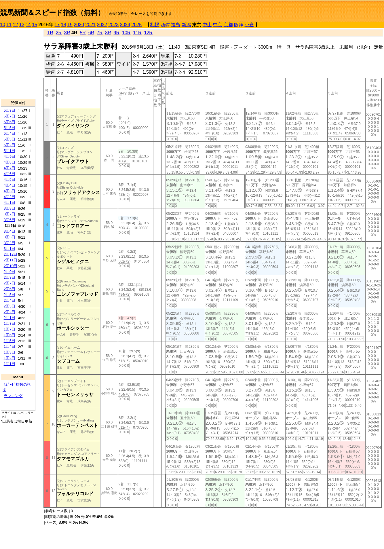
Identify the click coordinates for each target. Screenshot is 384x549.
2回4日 (9, 300)
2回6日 (9, 289)
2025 (137, 24)
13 (21, 24)
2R (59, 32)
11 (9, 24)
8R (108, 32)
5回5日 (9, 128)
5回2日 (9, 145)
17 (57, 24)
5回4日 (9, 133)
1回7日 (9, 329)
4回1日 (9, 202)
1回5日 (9, 341)
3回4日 (9, 231)
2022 (102, 24)
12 (15, 24)
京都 (228, 24)
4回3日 (9, 191)
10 (2, 24)
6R (91, 32)
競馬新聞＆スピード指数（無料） (52, 12)
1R (50, 32)
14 (28, 24)
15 (34, 24)
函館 (165, 24)
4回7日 (9, 168)
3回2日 (9, 243)
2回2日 (9, 312)
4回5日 (9, 179)
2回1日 (9, 318)
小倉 (249, 24)
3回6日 (9, 220)
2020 (79, 24)
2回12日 (11, 254)
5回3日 (9, 139)
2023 (113, 24)
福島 (175, 24)
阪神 (238, 24)
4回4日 (9, 185)
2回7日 (9, 283)
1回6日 (9, 335)
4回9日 (9, 156)
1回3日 (9, 352)
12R (148, 32)
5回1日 (9, 151)
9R (116, 32)
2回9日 (9, 271)
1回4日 (9, 346)
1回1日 (9, 364)
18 (63, 24)
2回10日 (11, 266)
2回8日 (9, 277)
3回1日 (9, 248)
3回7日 (9, 214)
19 (70, 24)
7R (99, 32)
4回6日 (9, 174)
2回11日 (11, 260)
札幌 (154, 24)
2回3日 (9, 306)
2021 (90, 24)
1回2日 (9, 358)
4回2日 (9, 197)
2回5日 (9, 294)
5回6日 (9, 122)
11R (137, 32)
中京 (217, 24)
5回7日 (9, 116)
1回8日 (9, 323)
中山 (207, 24)
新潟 (186, 24)
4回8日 (9, 162)
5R (82, 32)
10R (126, 32)
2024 (125, 24)
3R (67, 32)
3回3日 (9, 237)
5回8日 (9, 110)
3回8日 (9, 208)
